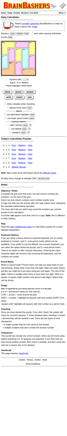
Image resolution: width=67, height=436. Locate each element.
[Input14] (25, 44)
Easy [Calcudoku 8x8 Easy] (14, 163)
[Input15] (32, 44)
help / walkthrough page (21, 227)
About (44, 360)
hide (35, 27)
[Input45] (32, 65)
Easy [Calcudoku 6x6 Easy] (14, 154)
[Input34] (25, 58)
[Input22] (11, 51)
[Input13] (18, 44)
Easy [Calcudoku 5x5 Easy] (14, 150)
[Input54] (25, 72)
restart (19, 97)
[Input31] (5, 58)
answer (30, 92)
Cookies (22, 360)
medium (19, 34)
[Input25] (32, 51)
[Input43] (18, 65)
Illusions (25, 13)
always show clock (17, 108)
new (30, 97)
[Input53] (18, 72)
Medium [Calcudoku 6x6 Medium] (22, 154)
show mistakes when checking (21, 104)
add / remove (16, 125)
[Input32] (11, 58)
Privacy (30, 360)
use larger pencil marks (17, 118)
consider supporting (31, 24)
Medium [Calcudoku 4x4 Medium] (22, 146)
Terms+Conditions (33, 364)
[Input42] (11, 65)
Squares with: (15, 79)
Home (3, 13)
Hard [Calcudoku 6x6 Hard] (30, 154)
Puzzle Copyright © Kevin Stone (19, 86)
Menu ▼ (62, 13)
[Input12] (11, 44)
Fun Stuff (34, 13)
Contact (38, 360)
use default (16, 129)
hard (26, 34)
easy (12, 34)
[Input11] (5, 44)
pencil (18, 92)
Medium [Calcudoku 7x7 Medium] (22, 159)
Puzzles (16, 13)
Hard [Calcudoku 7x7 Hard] (30, 159)
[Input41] (5, 65)
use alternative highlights (18, 114)
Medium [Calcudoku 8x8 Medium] (22, 163)
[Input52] (11, 72)
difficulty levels (49, 173)
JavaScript (23, 354)
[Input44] (25, 65)
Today (9, 13)
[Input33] (18, 58)
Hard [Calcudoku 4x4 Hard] (30, 146)
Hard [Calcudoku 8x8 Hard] (30, 163)
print (8, 97)
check (7, 92)
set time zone (43, 179)
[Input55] (32, 72)
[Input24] (25, 51)
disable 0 (16, 132)
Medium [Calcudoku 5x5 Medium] (22, 150)
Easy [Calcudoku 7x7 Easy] (14, 159)
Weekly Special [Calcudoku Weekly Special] (19, 167)
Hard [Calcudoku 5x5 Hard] (30, 150)
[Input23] (18, 51)
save (10, 37)
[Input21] (5, 51)
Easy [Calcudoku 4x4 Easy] (14, 146)
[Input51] (5, 72)
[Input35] (32, 58)
